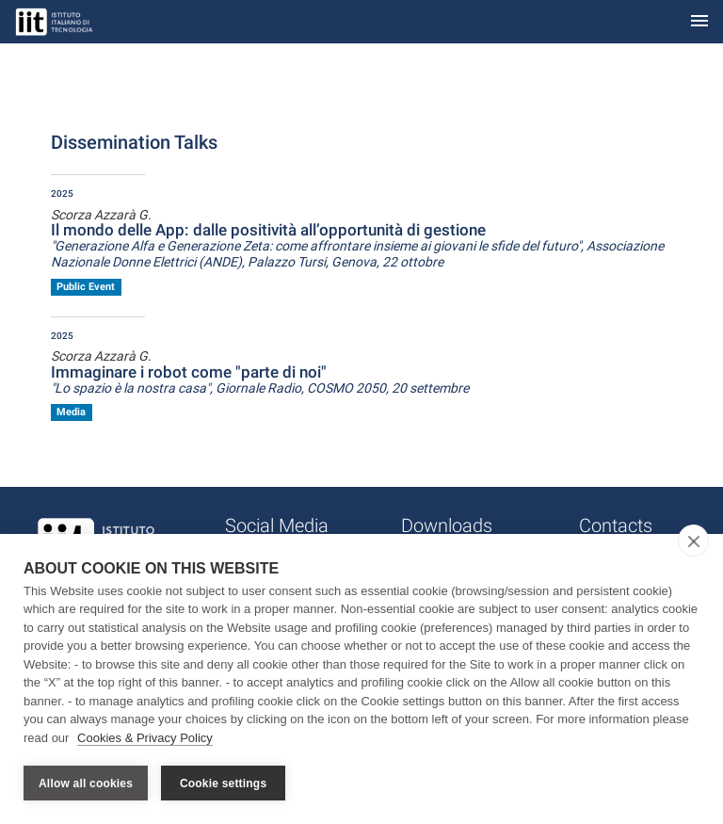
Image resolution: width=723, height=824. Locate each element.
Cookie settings (223, 783)
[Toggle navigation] (699, 22)
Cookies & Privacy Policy (145, 738)
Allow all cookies (86, 783)
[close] (693, 541)
